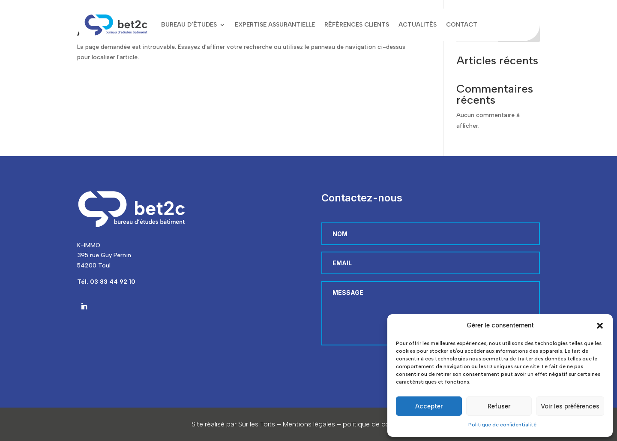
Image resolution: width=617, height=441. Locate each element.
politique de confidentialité (384, 424)
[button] (600, 325)
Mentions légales (309, 424)
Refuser (499, 406)
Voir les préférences (570, 406)
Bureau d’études (189, 24)
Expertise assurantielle (275, 24)
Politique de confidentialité (502, 425)
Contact (461, 24)
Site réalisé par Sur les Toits (233, 424)
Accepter (429, 406)
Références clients (356, 24)
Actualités (417, 24)
